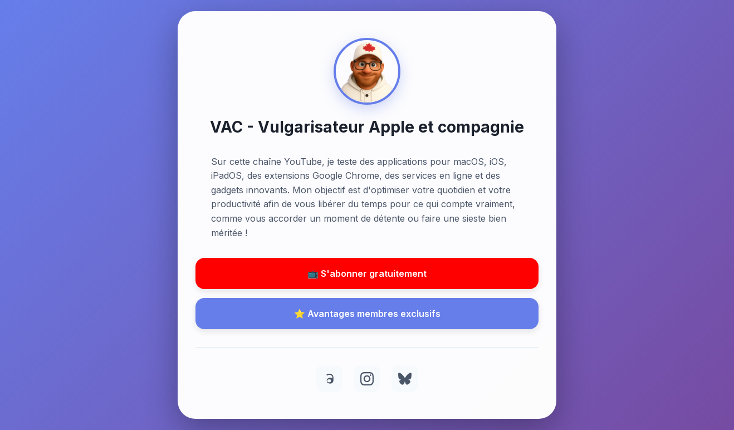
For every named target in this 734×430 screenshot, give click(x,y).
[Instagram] (367, 378)
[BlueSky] (405, 378)
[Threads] (329, 378)
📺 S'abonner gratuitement (367, 273)
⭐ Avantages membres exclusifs (367, 313)
